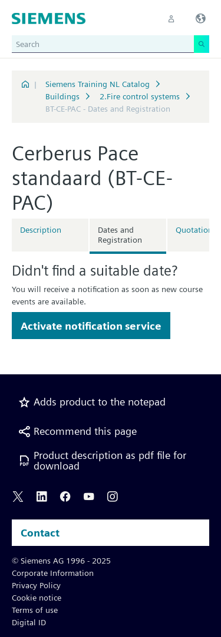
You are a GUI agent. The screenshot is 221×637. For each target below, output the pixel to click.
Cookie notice (36, 597)
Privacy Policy (36, 585)
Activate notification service (91, 326)
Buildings (62, 96)
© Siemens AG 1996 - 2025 (61, 560)
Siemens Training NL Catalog (97, 84)
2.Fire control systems (140, 96)
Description (40, 229)
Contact (40, 533)
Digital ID (29, 622)
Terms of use (35, 610)
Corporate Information (53, 573)
